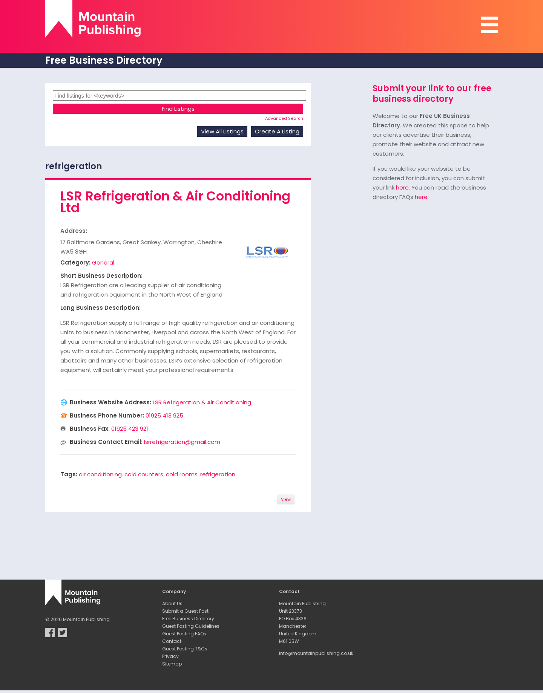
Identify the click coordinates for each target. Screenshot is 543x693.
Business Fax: (90, 429)
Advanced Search (284, 118)
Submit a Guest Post (185, 611)
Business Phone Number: (107, 415)
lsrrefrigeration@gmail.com (182, 442)
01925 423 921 (129, 429)
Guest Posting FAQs (184, 633)
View (286, 499)
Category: (75, 262)
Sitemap (172, 664)
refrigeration (217, 474)
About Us (172, 603)
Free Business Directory (188, 618)
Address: (73, 231)
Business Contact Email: (106, 442)
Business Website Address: (110, 402)
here (402, 187)
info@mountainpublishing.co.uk (316, 653)
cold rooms (182, 474)
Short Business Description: (101, 276)
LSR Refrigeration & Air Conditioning (202, 402)
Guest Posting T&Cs (184, 649)
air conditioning (100, 474)
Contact (171, 641)
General (103, 262)
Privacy (170, 656)
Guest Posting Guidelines (190, 626)
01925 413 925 (164, 415)
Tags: (68, 474)
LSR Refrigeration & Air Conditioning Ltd (175, 202)
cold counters (143, 474)
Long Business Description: (100, 308)
